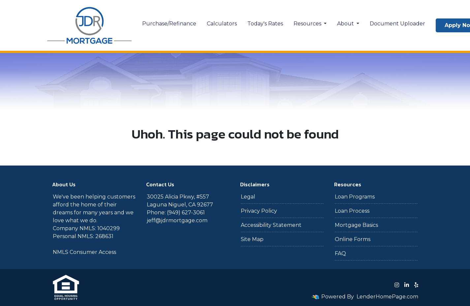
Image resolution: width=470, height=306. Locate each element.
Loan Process (352, 211)
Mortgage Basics (356, 225)
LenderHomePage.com (387, 296)
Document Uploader (397, 23)
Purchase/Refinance (169, 23)
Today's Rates (265, 23)
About (346, 23)
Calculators (222, 23)
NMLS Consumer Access (84, 252)
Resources (308, 23)
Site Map (252, 239)
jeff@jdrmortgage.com (177, 220)
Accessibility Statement (271, 225)
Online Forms (352, 239)
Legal (248, 197)
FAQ (340, 253)
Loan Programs (355, 197)
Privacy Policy (259, 211)
